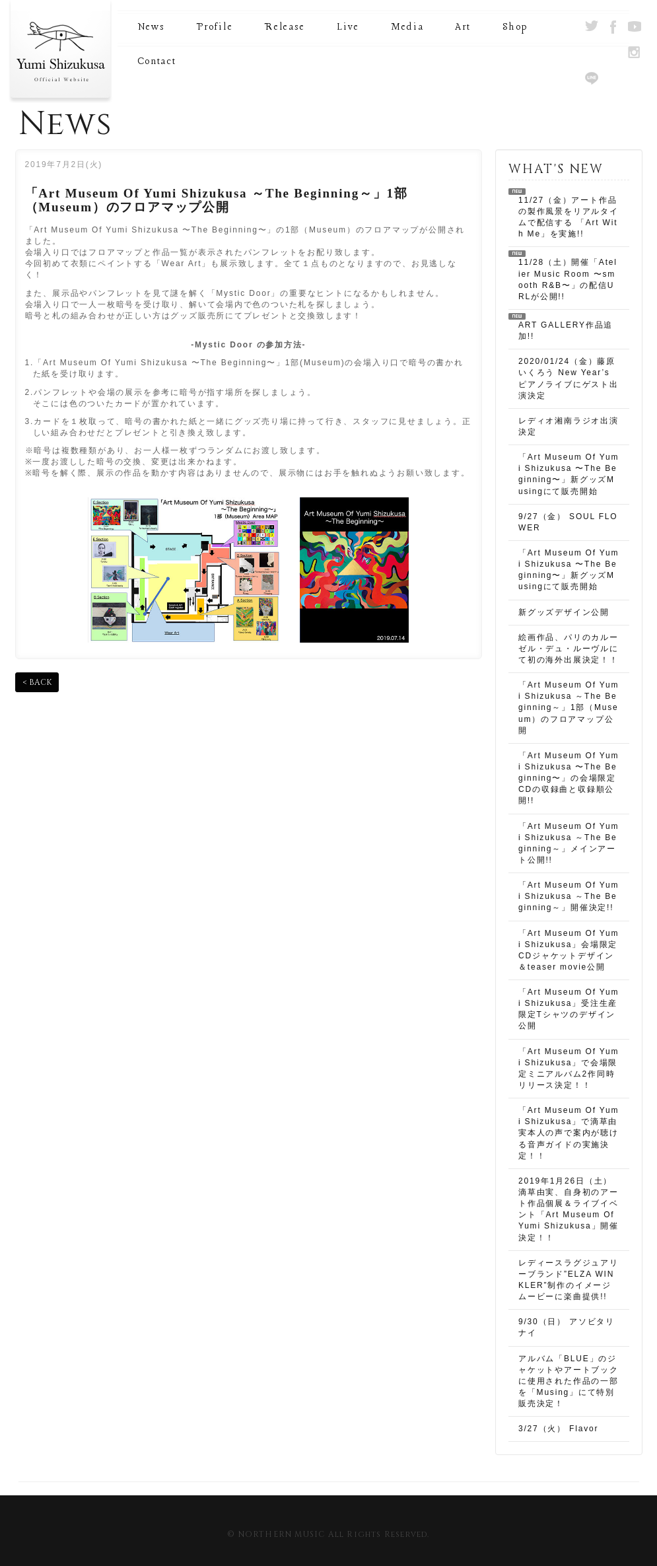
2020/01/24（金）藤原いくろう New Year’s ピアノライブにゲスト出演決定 (568, 378)
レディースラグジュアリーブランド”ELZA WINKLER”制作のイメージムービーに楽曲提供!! (568, 1279)
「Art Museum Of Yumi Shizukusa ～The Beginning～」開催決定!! (568, 896)
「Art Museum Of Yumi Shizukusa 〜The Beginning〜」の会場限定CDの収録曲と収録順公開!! (568, 778)
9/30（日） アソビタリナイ (566, 1327)
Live (348, 27)
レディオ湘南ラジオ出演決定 (568, 426)
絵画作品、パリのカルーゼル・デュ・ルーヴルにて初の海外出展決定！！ (568, 648)
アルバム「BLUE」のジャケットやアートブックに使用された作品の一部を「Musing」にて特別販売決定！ (568, 1381)
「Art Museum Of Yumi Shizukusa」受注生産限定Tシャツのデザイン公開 (568, 1008)
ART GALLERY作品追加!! (565, 330)
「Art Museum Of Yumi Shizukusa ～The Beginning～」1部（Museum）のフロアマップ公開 (568, 707)
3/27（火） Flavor (558, 1428)
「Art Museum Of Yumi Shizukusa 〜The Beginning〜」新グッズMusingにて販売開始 (568, 473)
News (151, 27)
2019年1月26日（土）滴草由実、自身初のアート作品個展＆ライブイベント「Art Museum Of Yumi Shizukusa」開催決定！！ (568, 1209)
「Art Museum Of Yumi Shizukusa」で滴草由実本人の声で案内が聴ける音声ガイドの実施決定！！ (568, 1133)
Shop (515, 27)
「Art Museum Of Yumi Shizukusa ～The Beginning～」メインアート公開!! (568, 843)
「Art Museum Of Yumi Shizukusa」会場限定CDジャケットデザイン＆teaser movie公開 (568, 950)
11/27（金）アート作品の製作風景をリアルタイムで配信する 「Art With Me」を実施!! (568, 217)
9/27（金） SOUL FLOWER (567, 522)
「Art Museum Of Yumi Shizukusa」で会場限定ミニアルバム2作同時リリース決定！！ (568, 1068)
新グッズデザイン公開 (563, 612)
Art (462, 27)
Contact (156, 61)
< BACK (37, 682)
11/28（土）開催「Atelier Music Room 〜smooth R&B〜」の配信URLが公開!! (567, 279)
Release (284, 27)
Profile (214, 27)
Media (407, 27)
